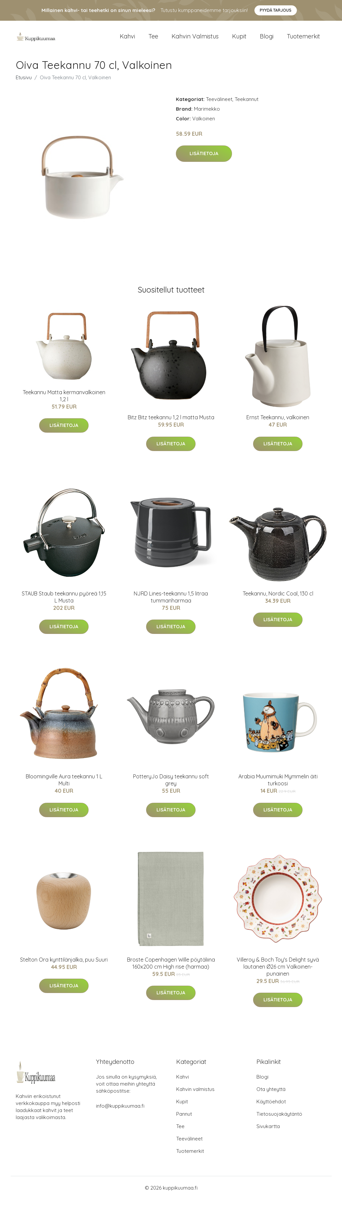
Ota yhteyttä (271, 1097)
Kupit (239, 40)
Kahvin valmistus (195, 40)
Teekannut (246, 106)
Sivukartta (268, 1134)
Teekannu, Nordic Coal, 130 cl (278, 600)
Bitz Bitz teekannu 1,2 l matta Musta (171, 425)
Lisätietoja (204, 161)
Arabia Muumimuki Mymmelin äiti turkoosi (278, 787)
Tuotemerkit (303, 40)
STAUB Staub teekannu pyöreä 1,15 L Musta (64, 604)
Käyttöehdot (271, 1109)
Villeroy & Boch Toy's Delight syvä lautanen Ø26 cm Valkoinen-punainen (278, 974)
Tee (153, 40)
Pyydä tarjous (276, 10)
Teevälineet (219, 106)
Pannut (184, 1121)
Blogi (266, 40)
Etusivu (24, 85)
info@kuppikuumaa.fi (120, 1113)
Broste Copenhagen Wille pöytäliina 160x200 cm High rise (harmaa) (171, 970)
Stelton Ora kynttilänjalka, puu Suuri (64, 967)
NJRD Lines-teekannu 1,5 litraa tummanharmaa (171, 604)
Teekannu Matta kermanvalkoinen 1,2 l (64, 403)
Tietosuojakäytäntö (279, 1121)
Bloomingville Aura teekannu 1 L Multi (64, 787)
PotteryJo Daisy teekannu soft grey (171, 787)
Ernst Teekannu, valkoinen (277, 425)
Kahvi (127, 40)
